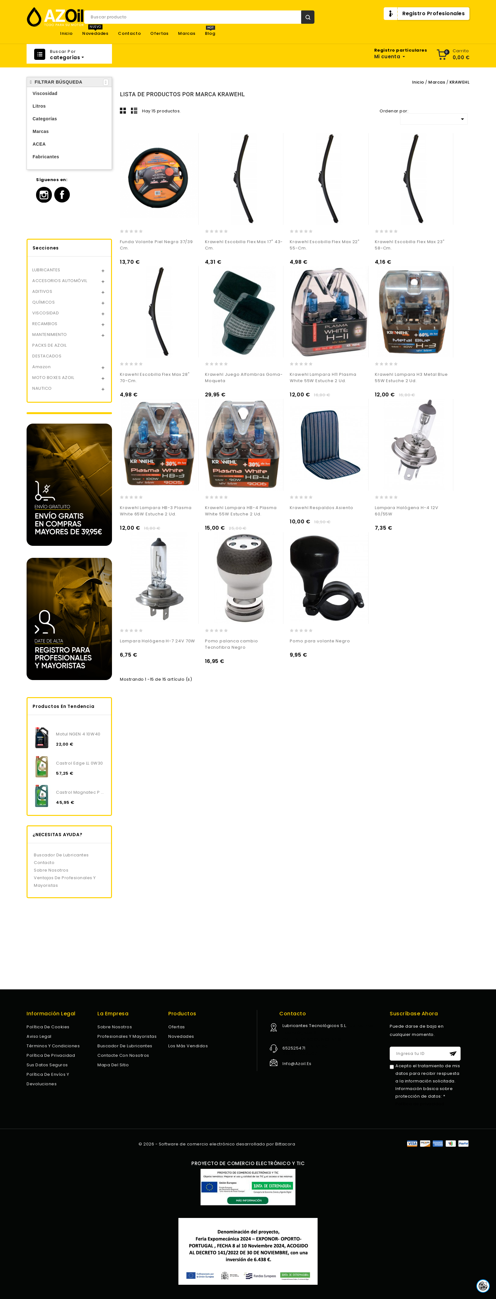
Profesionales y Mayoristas (127, 1036)
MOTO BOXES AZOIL (53, 378)
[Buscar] (199, 17)
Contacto (129, 33)
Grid (123, 110)
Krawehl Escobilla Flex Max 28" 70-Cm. (155, 377)
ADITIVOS (42, 291)
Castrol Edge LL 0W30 (79, 763)
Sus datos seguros (47, 1065)
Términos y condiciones (53, 1046)
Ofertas (159, 33)
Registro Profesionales (433, 13)
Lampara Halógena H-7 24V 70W (157, 641)
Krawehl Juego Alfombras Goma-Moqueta (244, 377)
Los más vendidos (188, 1046)
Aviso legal (39, 1036)
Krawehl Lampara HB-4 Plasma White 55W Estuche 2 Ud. (241, 511)
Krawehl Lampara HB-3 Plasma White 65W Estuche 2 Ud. (155, 511)
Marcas (186, 33)
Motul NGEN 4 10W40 (78, 734)
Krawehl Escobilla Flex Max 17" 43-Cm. (244, 245)
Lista (134, 110)
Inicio (66, 33)
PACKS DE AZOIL (49, 345)
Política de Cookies (48, 1027)
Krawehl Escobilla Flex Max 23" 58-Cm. (410, 245)
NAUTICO (42, 388)
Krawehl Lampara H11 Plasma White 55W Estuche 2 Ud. (323, 377)
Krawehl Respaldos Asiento (321, 508)
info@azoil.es (297, 1064)
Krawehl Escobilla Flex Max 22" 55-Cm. (325, 245)
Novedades (95, 33)
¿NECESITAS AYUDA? (58, 834)
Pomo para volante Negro (320, 641)
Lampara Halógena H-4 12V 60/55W (406, 511)
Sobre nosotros (51, 870)
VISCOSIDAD (45, 313)
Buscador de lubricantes (61, 855)
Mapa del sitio (113, 1065)
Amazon (41, 367)
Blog (210, 33)
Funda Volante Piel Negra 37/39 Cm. (156, 245)
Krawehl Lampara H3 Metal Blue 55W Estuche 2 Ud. (411, 377)
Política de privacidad (51, 1055)
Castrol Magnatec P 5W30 (81, 792)
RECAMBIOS (45, 324)
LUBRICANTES (46, 270)
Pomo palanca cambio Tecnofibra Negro (231, 644)
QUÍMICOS (43, 302)
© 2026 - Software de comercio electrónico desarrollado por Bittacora (217, 1144)
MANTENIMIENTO (49, 334)
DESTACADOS (46, 356)
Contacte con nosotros (123, 1055)
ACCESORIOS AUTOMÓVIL (59, 281)
